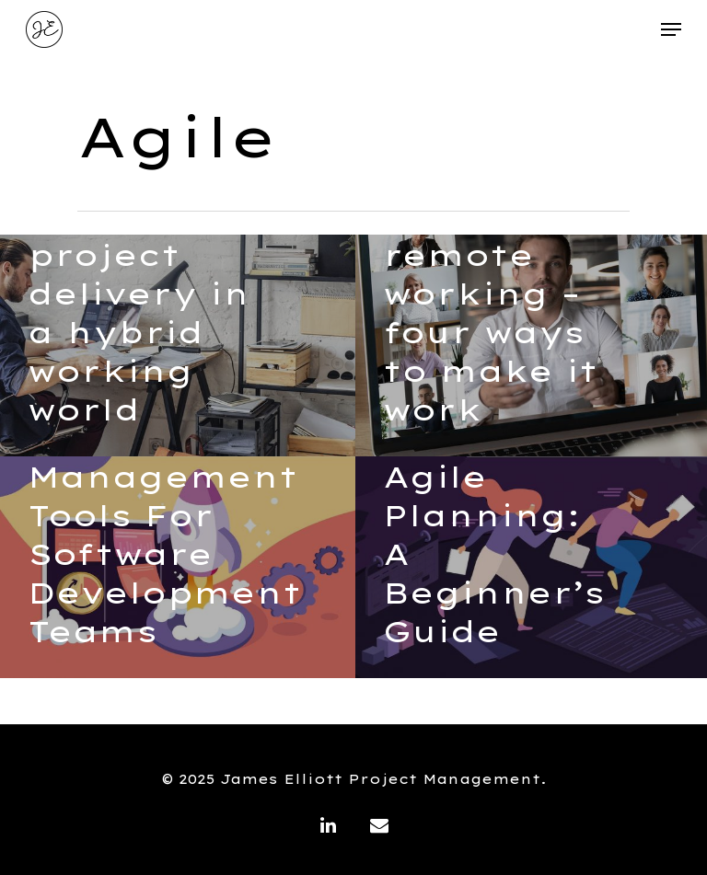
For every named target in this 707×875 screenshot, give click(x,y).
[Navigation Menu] (671, 29)
